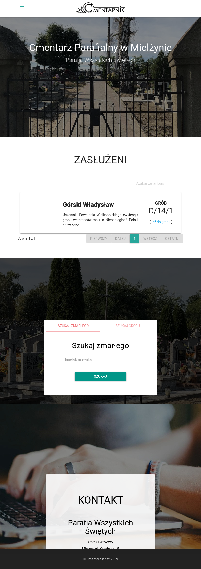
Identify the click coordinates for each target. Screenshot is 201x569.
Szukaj (100, 376)
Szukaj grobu (127, 326)
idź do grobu (161, 222)
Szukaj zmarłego (73, 326)
